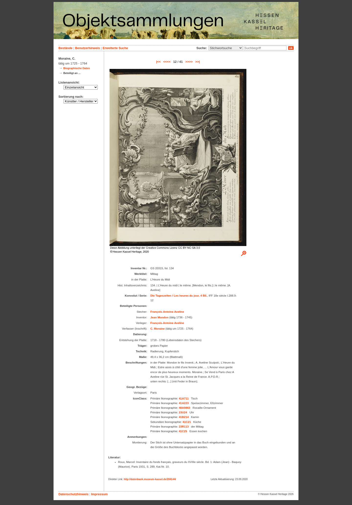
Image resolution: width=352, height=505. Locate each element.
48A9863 (184, 407)
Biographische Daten (76, 68)
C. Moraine (157, 328)
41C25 (183, 431)
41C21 (187, 421)
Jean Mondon (159, 317)
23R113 (183, 426)
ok (291, 48)
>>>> (189, 62)
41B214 (183, 417)
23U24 (183, 412)
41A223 (183, 403)
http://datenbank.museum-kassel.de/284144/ (150, 479)
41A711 (183, 398)
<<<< (167, 62)
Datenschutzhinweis (73, 494)
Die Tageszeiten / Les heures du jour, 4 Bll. (178, 295)
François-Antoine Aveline (167, 311)
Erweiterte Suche (115, 48)
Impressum (99, 494)
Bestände (65, 48)
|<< (158, 62)
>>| (197, 62)
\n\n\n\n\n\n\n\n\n (226, 48)
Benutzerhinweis (87, 48)
